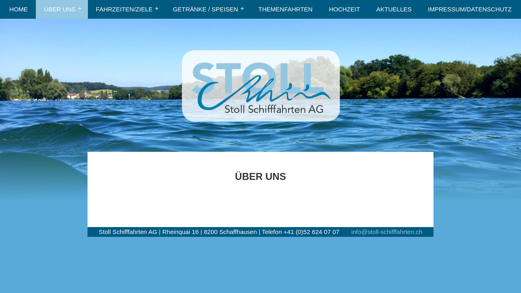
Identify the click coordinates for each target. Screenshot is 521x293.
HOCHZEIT (344, 9)
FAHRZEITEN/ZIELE (124, 9)
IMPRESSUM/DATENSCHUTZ (470, 9)
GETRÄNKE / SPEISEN (205, 9)
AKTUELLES (394, 9)
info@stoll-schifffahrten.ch (386, 231)
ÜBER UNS (60, 9)
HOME (18, 9)
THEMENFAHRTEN (285, 9)
